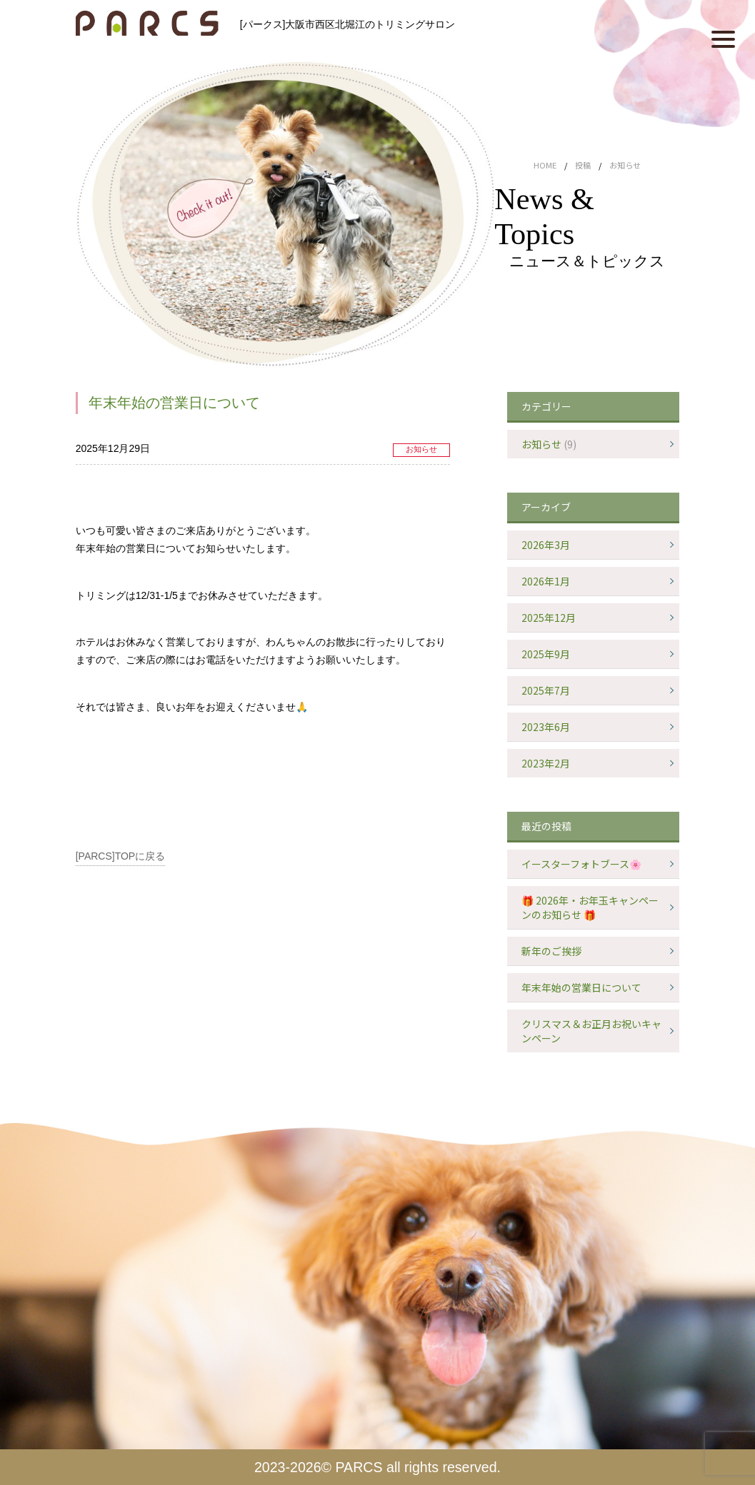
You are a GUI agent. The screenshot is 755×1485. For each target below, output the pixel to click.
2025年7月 (545, 690)
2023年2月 (545, 763)
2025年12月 (548, 617)
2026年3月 (545, 545)
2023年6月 (545, 727)
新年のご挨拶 (551, 951)
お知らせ (421, 449)
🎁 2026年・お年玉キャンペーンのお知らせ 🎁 (590, 907)
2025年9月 (545, 654)
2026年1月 (545, 581)
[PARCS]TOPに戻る (121, 856)
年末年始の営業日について (581, 987)
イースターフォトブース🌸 (581, 864)
